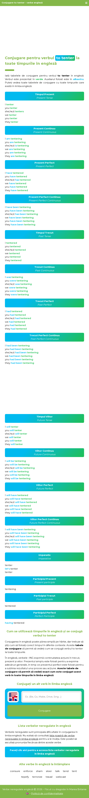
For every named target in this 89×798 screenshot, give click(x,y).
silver (49, 771)
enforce (28, 771)
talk (57, 771)
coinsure (15, 771)
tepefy (25, 776)
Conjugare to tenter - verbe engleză (22, 2)
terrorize (37, 776)
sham (39, 771)
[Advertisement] (44, 29)
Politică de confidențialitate (47, 793)
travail (49, 776)
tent (74, 771)
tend (65, 771)
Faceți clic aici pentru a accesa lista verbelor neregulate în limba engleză (44, 752)
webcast (61, 776)
